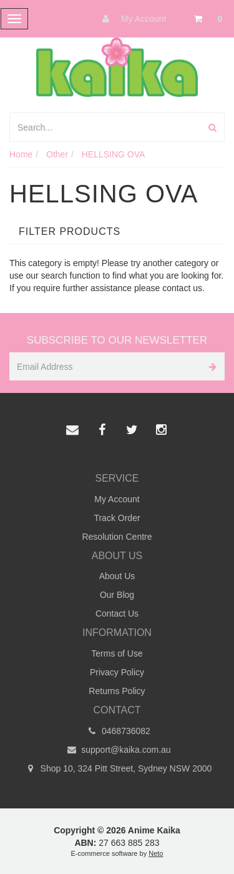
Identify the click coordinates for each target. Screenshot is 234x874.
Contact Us (117, 613)
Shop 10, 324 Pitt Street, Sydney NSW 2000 (117, 768)
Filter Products (69, 231)
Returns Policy (117, 691)
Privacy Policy (117, 672)
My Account (131, 18)
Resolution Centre (117, 537)
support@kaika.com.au (116, 749)
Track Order (117, 518)
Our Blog (117, 595)
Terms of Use (116, 653)
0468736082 (117, 731)
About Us (117, 576)
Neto (156, 853)
